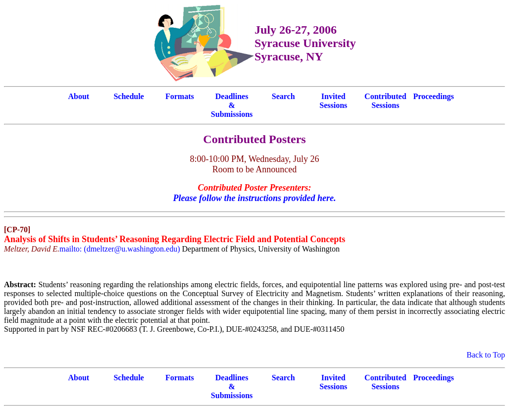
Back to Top (485, 355)
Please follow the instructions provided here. (254, 198)
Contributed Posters (254, 139)
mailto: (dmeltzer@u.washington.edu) (119, 249)
